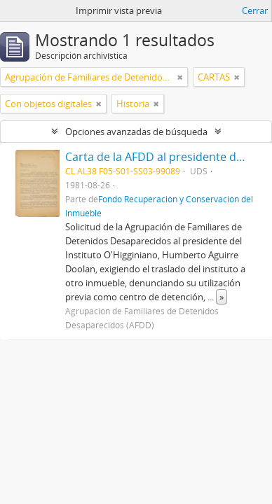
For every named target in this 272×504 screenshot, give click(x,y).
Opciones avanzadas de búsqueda (136, 131)
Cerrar (255, 10)
